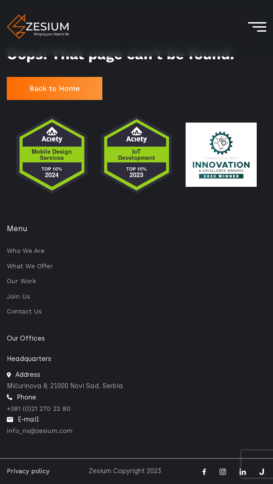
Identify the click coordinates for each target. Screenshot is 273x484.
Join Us (18, 296)
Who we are (25, 250)
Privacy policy (28, 471)
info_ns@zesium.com (39, 430)
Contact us (24, 311)
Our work (21, 281)
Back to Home (54, 88)
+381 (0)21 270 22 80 (39, 408)
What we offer (30, 266)
